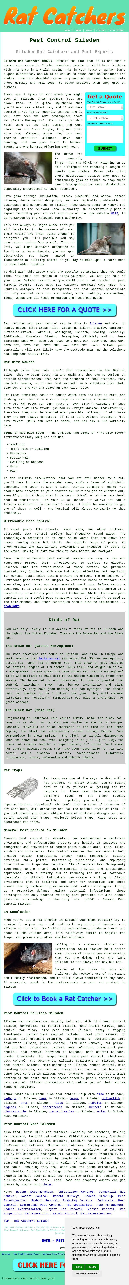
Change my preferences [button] (87, 1273)
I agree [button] (78, 1267)
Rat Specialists (79, 1205)
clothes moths (15, 1111)
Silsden (96, 323)
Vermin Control (101, 1209)
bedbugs (10, 1098)
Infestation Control (76, 1191)
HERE (114, 213)
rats (16, 69)
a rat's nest (114, 260)
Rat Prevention (37, 1213)
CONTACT (101, 30)
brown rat (73, 154)
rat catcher (100, 280)
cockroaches (52, 1107)
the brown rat (48, 658)
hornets (95, 1107)
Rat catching (14, 323)
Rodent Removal (45, 1200)
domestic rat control (80, 1069)
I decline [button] (92, 1267)
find (16, 1132)
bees (42, 1098)
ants (24, 1102)
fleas (58, 1102)
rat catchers (67, 284)
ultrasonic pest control (24, 580)
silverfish (111, 1098)
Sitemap (6, 1254)
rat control (48, 1069)
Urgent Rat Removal (64, 1209)
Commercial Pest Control (41, 1205)
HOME (67, 30)
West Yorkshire (70, 1073)
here (47, 1184)
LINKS (77, 30)
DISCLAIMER (117, 30)
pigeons (10, 1107)
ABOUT (89, 30)
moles (101, 1111)
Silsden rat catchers (22, 1021)
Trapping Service (77, 1200)
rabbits (96, 1102)
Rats (7, 196)
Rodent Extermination (34, 1191)
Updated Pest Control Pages (58, 1254)
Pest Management (110, 1205)
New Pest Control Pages (26, 1254)
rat (48, 94)
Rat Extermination (96, 1213)
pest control (24, 1073)
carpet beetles (61, 1111)
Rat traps (52, 778)
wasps (74, 1098)
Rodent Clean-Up (99, 1196)
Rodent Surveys (66, 1196)
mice (100, 1094)
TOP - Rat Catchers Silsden (26, 1221)
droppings (60, 247)
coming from (34, 242)
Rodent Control (34, 1196)
